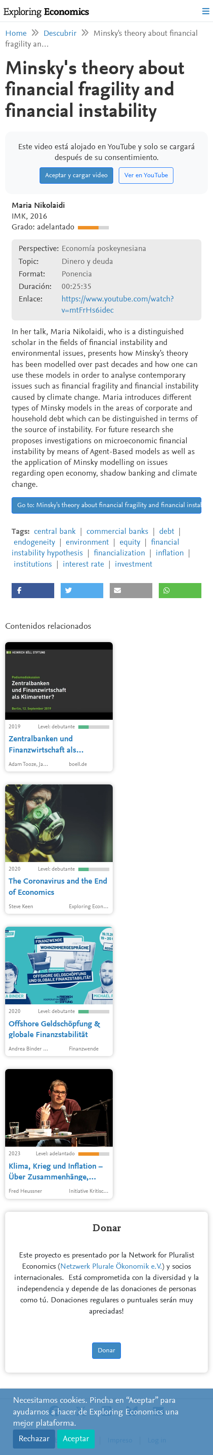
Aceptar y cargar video (76, 175)
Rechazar (34, 1439)
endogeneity (34, 543)
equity (130, 543)
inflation (170, 553)
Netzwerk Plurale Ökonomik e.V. (111, 1267)
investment (133, 565)
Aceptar (76, 1439)
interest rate (83, 565)
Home (16, 34)
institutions (33, 565)
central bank (55, 532)
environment (87, 543)
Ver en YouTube (146, 175)
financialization (119, 553)
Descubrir (60, 34)
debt (166, 532)
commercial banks (117, 532)
